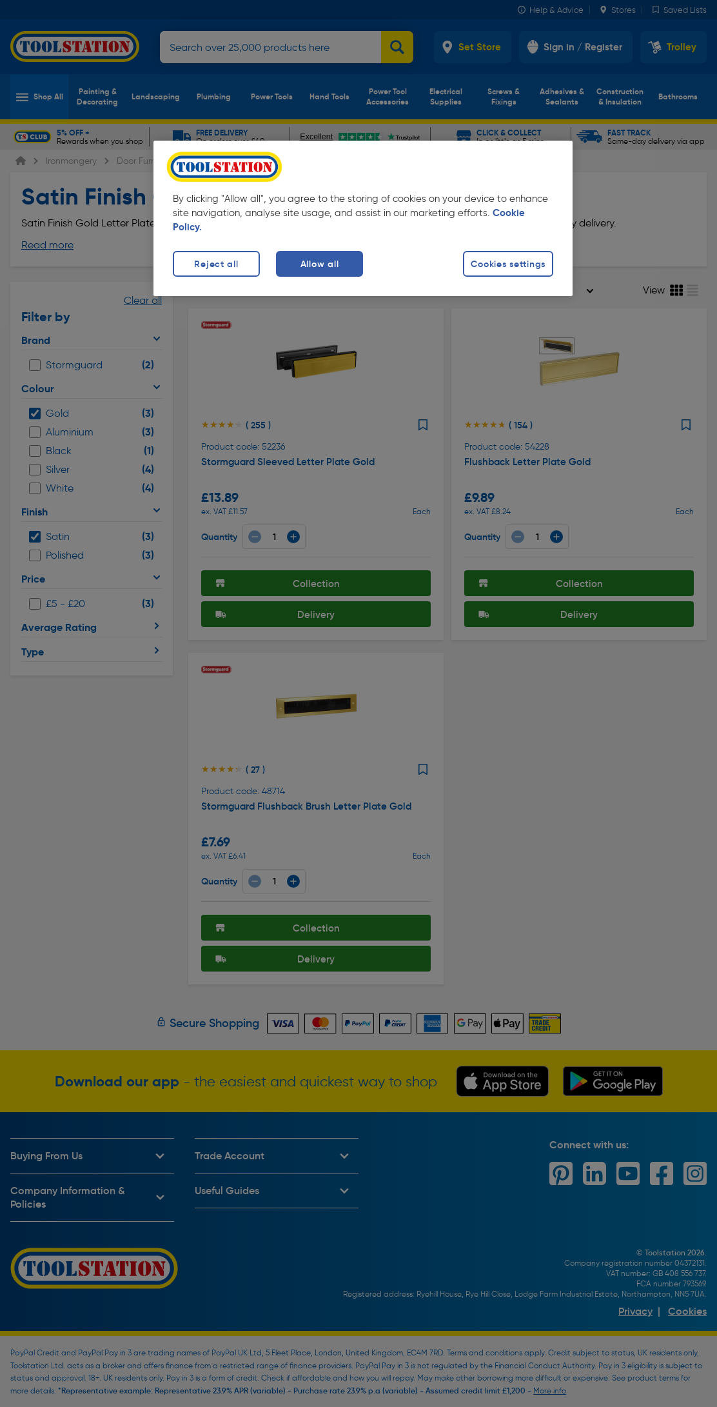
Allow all (319, 264)
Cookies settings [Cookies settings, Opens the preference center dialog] (508, 264)
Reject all (216, 264)
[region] (363, 218)
